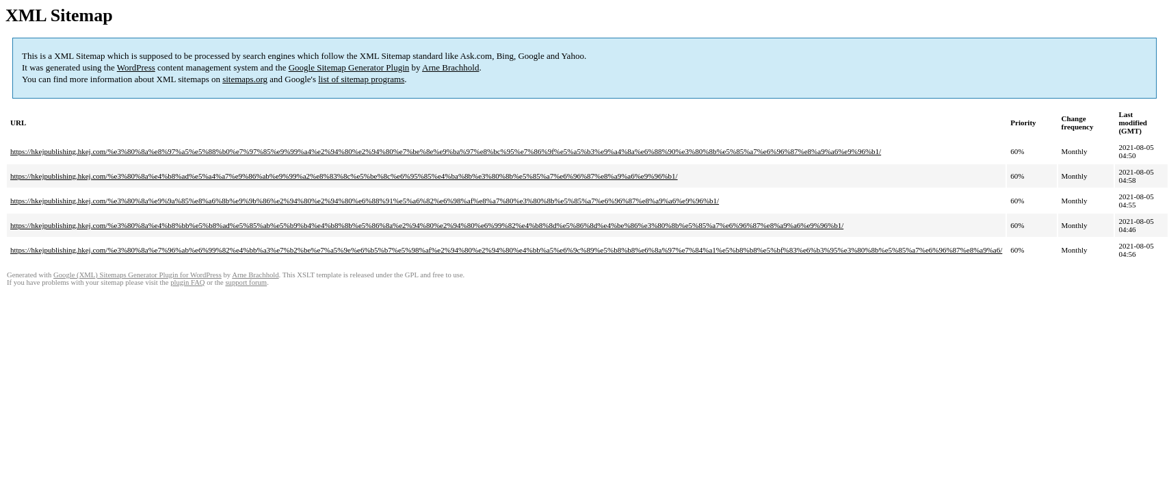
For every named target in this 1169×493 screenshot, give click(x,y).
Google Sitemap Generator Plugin (349, 67)
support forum (246, 282)
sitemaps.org (244, 79)
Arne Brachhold (450, 67)
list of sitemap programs (361, 79)
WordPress (136, 67)
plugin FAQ (187, 282)
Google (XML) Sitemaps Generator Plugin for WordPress (137, 275)
